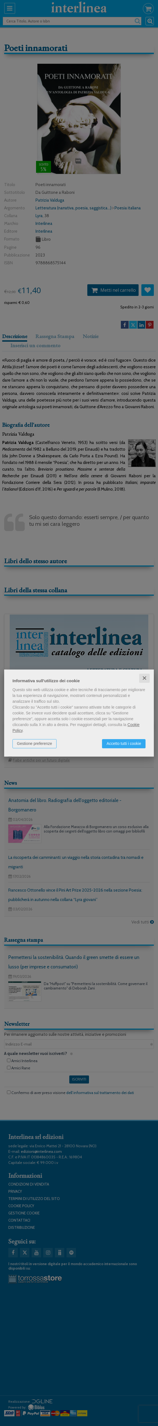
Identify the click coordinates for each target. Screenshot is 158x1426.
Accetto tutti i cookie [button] (123, 743)
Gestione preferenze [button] (34, 743)
